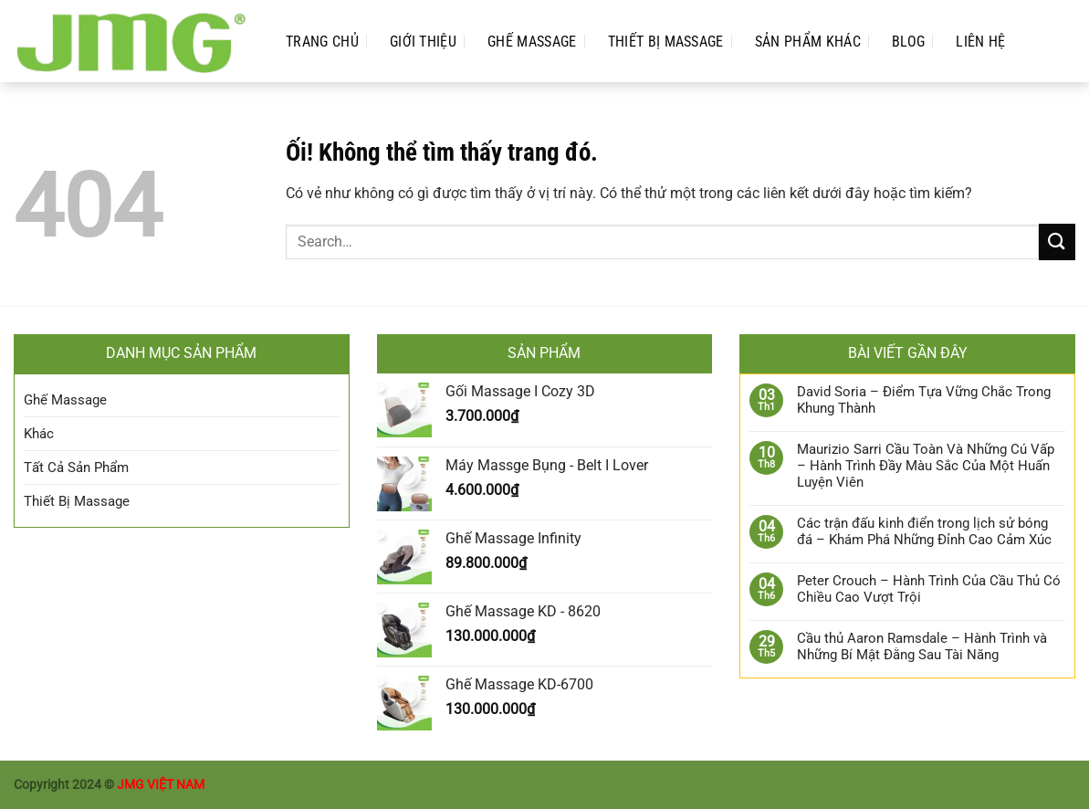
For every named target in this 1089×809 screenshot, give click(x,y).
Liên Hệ (980, 41)
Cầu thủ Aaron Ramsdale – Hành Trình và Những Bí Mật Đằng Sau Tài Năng (922, 646)
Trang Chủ (322, 41)
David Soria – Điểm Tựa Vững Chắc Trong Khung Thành (924, 399)
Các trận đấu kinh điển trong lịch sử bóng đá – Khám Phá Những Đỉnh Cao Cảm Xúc (924, 531)
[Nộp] (1057, 241)
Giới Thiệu (423, 41)
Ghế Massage (532, 41)
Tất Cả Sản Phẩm (76, 467)
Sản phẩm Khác (808, 41)
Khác (39, 434)
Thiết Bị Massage (666, 41)
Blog (908, 41)
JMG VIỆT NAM (160, 785)
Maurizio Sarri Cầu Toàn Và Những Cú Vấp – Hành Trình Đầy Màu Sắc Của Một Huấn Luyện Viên (925, 465)
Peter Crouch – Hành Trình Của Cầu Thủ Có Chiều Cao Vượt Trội (929, 589)
